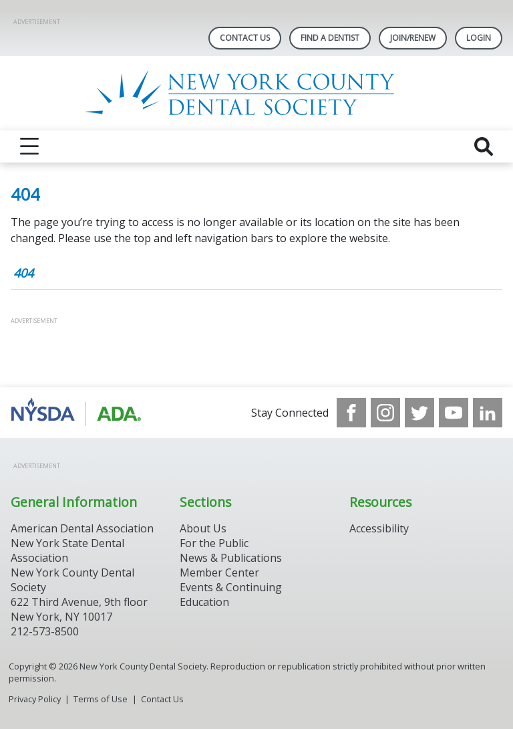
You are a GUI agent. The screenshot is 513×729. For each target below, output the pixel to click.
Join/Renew (413, 37)
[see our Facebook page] (351, 412)
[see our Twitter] (419, 412)
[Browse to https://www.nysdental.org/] (78, 412)
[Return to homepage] (257, 93)
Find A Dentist (330, 37)
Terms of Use (100, 699)
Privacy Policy (35, 699)
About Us (203, 528)
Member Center (219, 572)
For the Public (214, 543)
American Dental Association (82, 528)
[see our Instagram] (385, 412)
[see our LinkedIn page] (487, 412)
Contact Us (245, 37)
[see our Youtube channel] (453, 412)
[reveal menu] (29, 146)
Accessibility (379, 528)
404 (23, 273)
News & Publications (231, 557)
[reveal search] (483, 146)
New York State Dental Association (67, 550)
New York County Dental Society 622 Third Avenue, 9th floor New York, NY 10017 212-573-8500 (79, 602)
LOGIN (478, 37)
